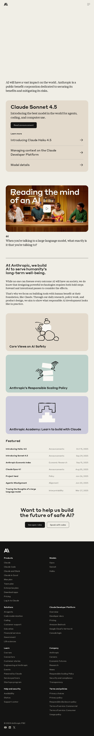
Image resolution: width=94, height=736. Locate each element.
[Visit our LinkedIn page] (9, 727)
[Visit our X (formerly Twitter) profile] (14, 727)
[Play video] (47, 209)
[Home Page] (13, 4)
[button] (47, 208)
